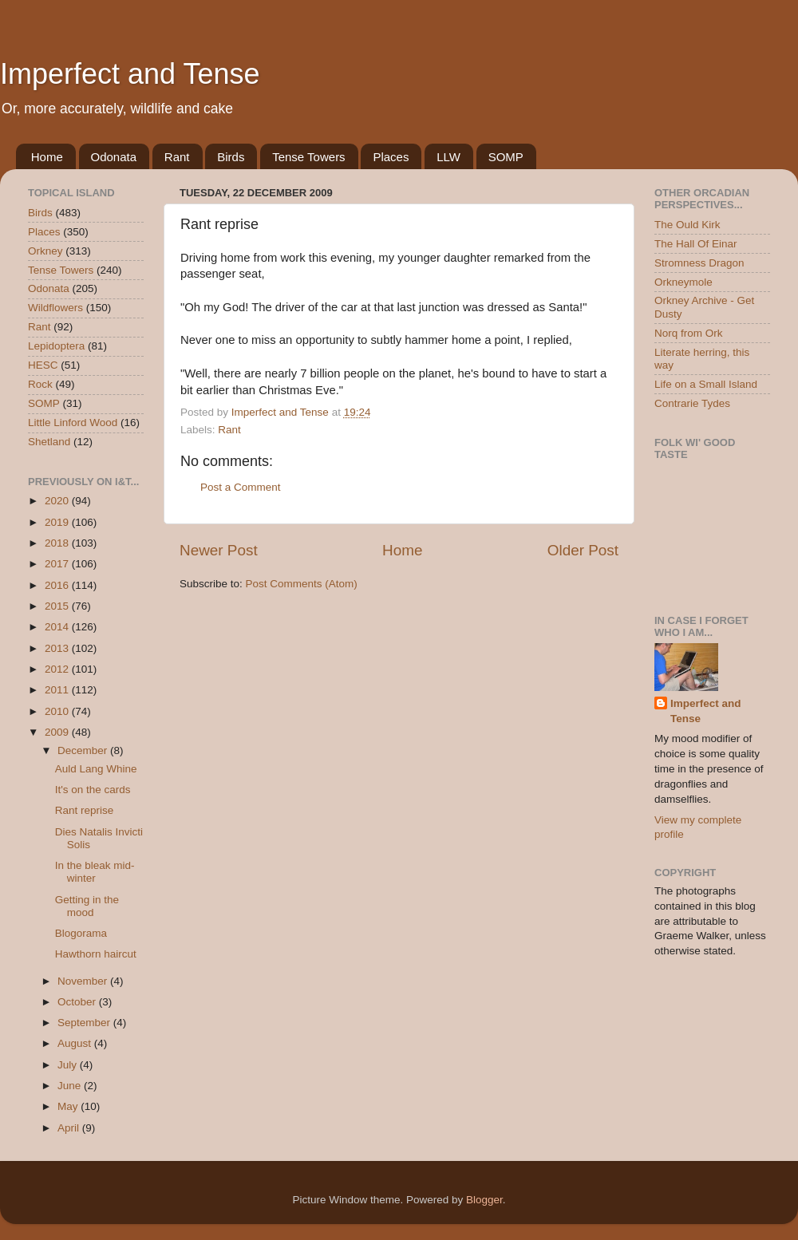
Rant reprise (84, 810)
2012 (58, 669)
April (69, 1128)
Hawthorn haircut (95, 954)
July (68, 1065)
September (85, 1023)
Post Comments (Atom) (302, 584)
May (69, 1106)
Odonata (114, 157)
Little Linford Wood (72, 422)
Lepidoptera (56, 346)
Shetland (49, 442)
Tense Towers (308, 157)
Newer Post (219, 550)
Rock (40, 384)
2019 (58, 522)
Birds (230, 157)
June (70, 1086)
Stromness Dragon (699, 263)
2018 (58, 543)
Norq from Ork (688, 333)
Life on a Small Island (705, 384)
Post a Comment (240, 487)
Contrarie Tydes (692, 403)
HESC (43, 365)
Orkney (45, 251)
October (78, 1002)
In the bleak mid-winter (95, 871)
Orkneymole (683, 282)
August (75, 1043)
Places (391, 157)
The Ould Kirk (687, 225)
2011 (58, 690)
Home (47, 157)
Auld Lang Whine (96, 769)
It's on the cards (93, 790)
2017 (58, 564)
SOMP (505, 157)
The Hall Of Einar (695, 244)
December (83, 750)
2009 (58, 732)
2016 (58, 585)
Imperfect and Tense (130, 73)
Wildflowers (55, 308)
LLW (448, 157)
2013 (58, 648)
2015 (58, 606)
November (83, 981)
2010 (58, 711)
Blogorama (81, 933)
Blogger (484, 1200)
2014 (58, 627)
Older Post (582, 550)
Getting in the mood (87, 906)
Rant (177, 157)
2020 (58, 501)
